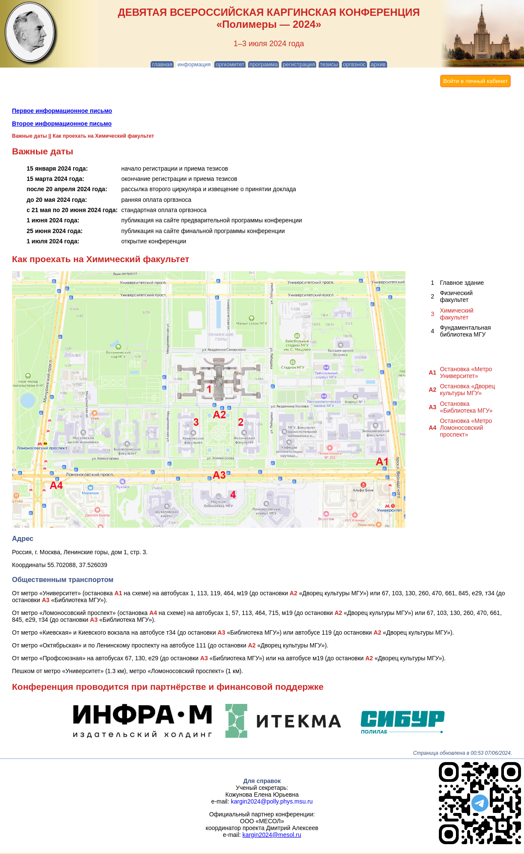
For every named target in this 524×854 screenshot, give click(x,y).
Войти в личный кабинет (475, 81)
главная (162, 64)
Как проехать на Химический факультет (103, 136)
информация (194, 64)
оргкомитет (230, 64)
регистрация (299, 64)
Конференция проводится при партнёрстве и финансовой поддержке (168, 686)
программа (263, 64)
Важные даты (29, 136)
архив (378, 64)
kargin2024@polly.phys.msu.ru (272, 801)
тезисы (329, 64)
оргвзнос (354, 64)
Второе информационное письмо (62, 123)
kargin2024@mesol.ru (272, 834)
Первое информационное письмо (62, 110)
